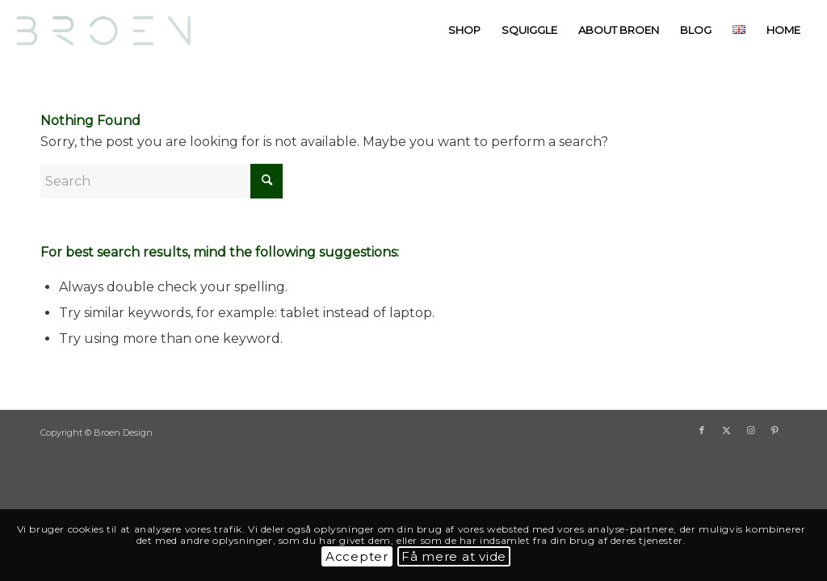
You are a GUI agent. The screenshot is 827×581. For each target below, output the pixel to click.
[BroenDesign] (108, 30)
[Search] (161, 181)
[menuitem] (464, 30)
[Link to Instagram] (750, 430)
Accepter (356, 556)
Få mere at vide (453, 556)
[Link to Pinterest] (774, 430)
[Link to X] (726, 430)
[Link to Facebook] (702, 430)
